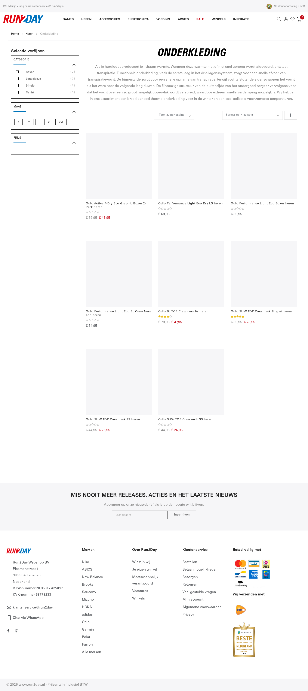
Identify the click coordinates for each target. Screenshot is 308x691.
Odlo (86, 622)
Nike (85, 562)
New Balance (92, 577)
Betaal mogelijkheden (200, 569)
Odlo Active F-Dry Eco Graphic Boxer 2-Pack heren (116, 205)
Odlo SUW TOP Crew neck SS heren (113, 419)
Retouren (189, 584)
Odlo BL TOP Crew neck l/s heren (183, 311)
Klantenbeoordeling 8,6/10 (286, 6)
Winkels (138, 598)
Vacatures (140, 591)
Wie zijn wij (141, 562)
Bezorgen (190, 577)
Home (15, 34)
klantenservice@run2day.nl (34, 607)
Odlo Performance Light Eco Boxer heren (262, 203)
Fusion (87, 644)
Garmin (88, 629)
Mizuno (88, 599)
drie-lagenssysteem (216, 73)
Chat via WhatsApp (28, 618)
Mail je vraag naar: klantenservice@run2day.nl (33, 6)
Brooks (87, 584)
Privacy (188, 614)
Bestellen (189, 562)
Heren (29, 34)
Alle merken (91, 652)
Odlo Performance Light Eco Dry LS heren (190, 203)
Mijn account (192, 599)
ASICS (87, 569)
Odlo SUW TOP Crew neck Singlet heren (261, 311)
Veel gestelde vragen (199, 592)
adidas (87, 614)
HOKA (87, 607)
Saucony (89, 592)
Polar (86, 637)
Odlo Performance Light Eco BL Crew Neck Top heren (118, 313)
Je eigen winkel (144, 569)
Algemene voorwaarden (202, 607)
